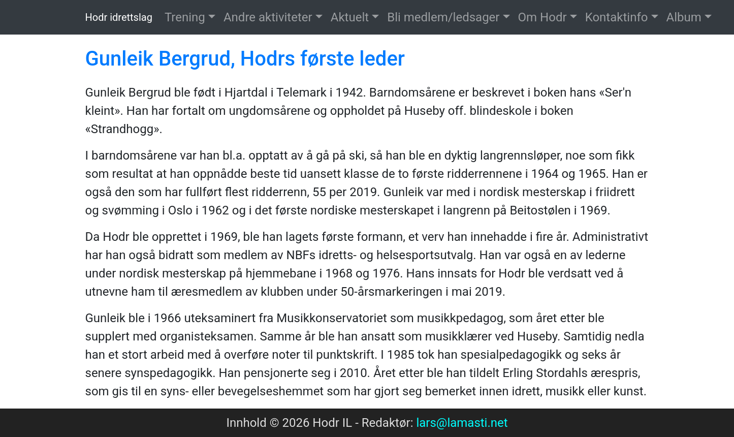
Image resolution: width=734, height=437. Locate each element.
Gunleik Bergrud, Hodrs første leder (245, 59)
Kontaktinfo (616, 17)
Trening (185, 17)
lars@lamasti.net (461, 423)
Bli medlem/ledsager (443, 17)
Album (683, 17)
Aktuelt (350, 17)
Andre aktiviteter (268, 17)
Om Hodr (542, 17)
